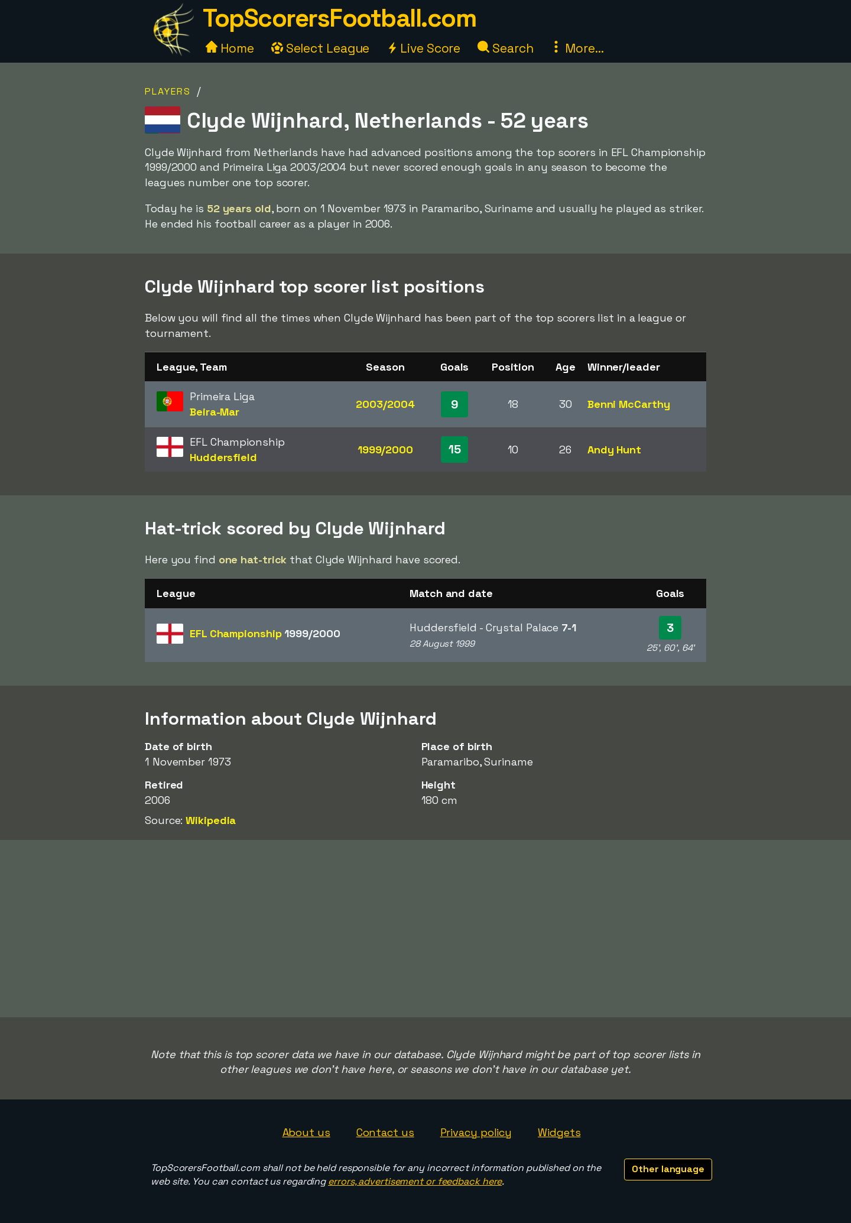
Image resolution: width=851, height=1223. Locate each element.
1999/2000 (385, 449)
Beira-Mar (214, 412)
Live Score (423, 48)
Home (230, 48)
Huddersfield (223, 457)
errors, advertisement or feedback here (415, 1181)
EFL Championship (265, 633)
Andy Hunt (614, 449)
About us (306, 1132)
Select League (320, 48)
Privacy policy (476, 1132)
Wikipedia (211, 820)
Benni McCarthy (628, 404)
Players (168, 91)
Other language (668, 1169)
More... (576, 48)
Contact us (385, 1132)
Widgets (559, 1132)
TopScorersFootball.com (339, 18)
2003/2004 (385, 404)
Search (505, 48)
